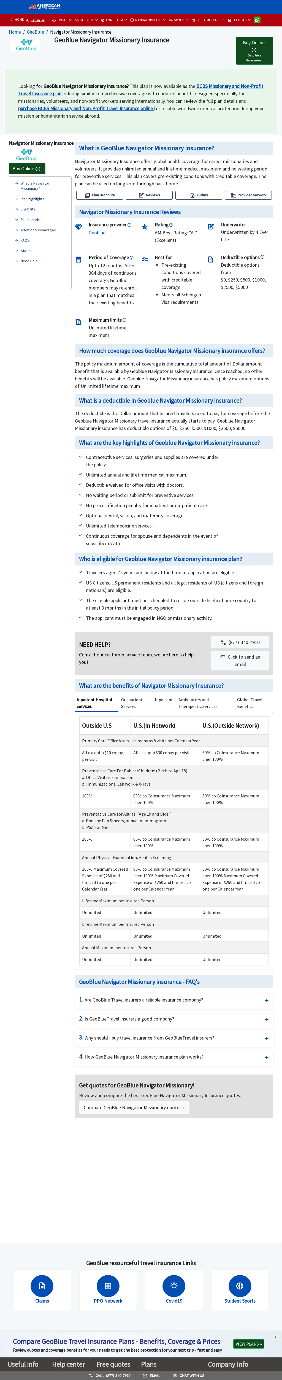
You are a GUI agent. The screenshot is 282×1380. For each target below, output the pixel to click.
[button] (240, 660)
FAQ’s (25, 240)
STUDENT (84, 20)
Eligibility (28, 209)
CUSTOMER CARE (205, 20)
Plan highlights (32, 198)
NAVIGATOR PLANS (145, 20)
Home (15, 32)
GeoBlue (35, 32)
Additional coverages (38, 230)
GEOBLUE (35, 20)
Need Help (29, 260)
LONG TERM (112, 20)
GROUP (176, 20)
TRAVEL (59, 20)
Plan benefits (31, 219)
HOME (17, 19)
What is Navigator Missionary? (35, 186)
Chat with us (188, 1376)
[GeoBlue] (97, 232)
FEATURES (236, 20)
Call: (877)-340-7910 (109, 1376)
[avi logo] (43, 7)
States (26, 250)
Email (151, 1376)
